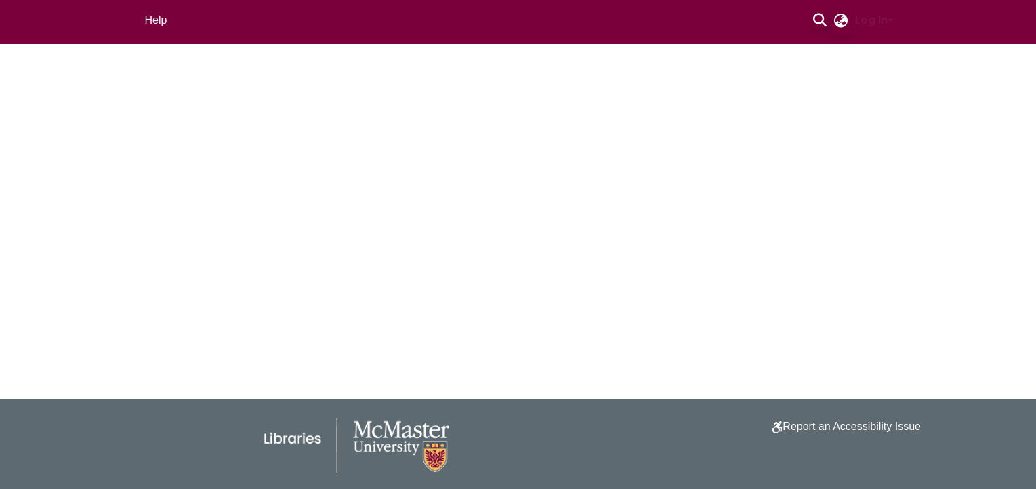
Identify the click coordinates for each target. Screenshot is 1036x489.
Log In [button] (871, 20)
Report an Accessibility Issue (852, 426)
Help (156, 20)
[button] (820, 20)
